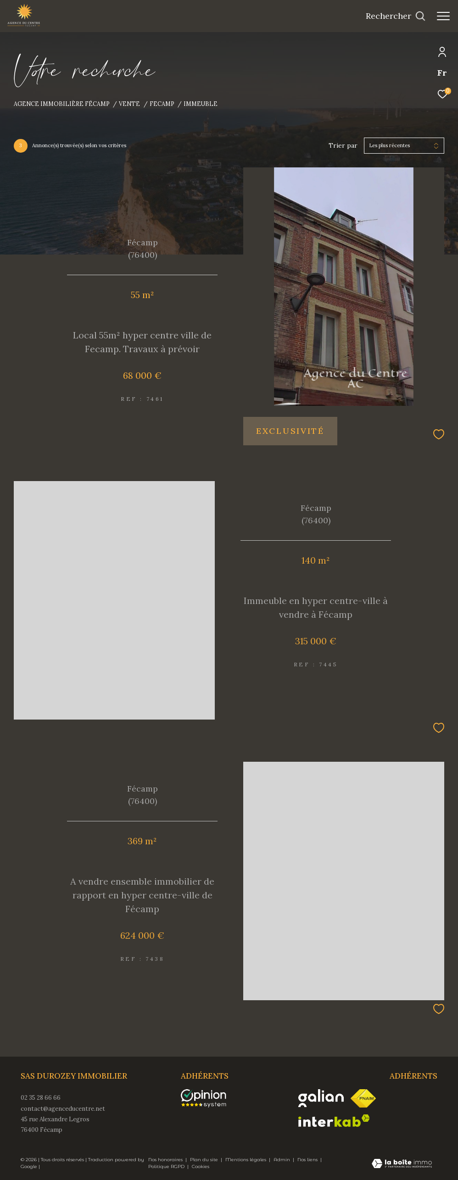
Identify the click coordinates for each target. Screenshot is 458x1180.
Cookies (200, 1166)
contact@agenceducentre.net (63, 1109)
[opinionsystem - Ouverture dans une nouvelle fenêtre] (208, 1098)
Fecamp (162, 103)
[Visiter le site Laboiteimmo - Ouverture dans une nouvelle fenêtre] (401, 1164)
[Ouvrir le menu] (443, 16)
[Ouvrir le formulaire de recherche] (395, 16)
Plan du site (204, 1160)
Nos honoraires (166, 1160)
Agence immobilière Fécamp (62, 103)
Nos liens (308, 1160)
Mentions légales (246, 1160)
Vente (129, 103)
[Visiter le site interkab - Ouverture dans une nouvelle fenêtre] (334, 1120)
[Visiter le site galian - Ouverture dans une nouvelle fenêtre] (321, 1098)
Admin (282, 1160)
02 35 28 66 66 (41, 1098)
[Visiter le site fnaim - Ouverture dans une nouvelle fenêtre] (363, 1098)
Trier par (343, 146)
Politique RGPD (166, 1166)
